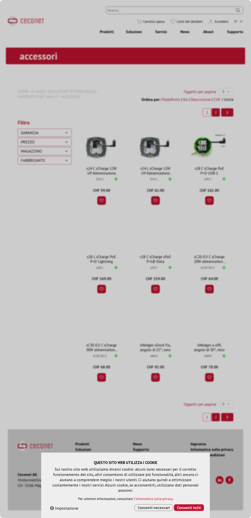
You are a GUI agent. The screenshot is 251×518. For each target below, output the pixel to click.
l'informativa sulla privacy (153, 498)
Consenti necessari (154, 507)
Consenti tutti (189, 507)
